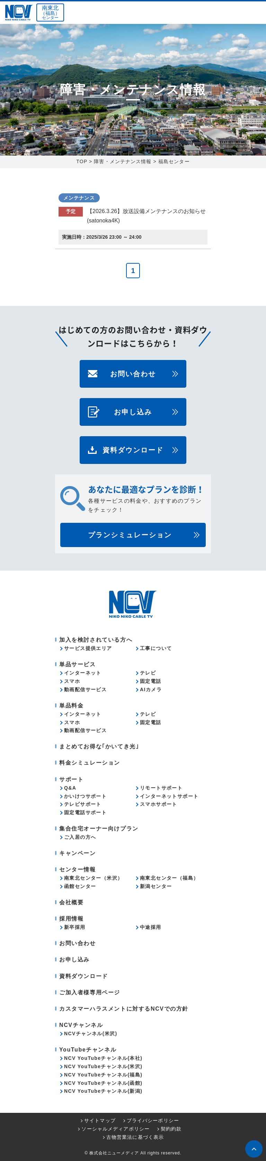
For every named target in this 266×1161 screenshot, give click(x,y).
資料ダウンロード (133, 450)
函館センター (80, 886)
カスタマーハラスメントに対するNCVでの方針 (123, 1009)
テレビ (148, 673)
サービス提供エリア (88, 648)
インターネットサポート (169, 796)
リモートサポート (161, 788)
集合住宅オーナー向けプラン (99, 829)
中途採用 (150, 927)
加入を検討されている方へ (95, 640)
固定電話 (150, 681)
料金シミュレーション (89, 763)
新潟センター (156, 886)
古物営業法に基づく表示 (135, 1137)
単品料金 (71, 706)
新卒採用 (75, 927)
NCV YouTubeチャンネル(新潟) (103, 1091)
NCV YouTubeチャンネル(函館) (103, 1083)
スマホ (72, 681)
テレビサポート (82, 804)
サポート (71, 779)
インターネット (82, 673)
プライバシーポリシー (153, 1120)
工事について (156, 648)
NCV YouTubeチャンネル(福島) (103, 1075)
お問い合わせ (133, 374)
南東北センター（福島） (169, 878)
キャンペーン (77, 853)
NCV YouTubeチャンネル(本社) (103, 1058)
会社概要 (71, 902)
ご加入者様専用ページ (89, 992)
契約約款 (171, 1129)
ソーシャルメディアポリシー (115, 1129)
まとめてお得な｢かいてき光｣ (99, 746)
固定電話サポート (85, 812)
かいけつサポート (85, 796)
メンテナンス (79, 198)
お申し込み (133, 412)
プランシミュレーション (130, 535)
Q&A (70, 788)
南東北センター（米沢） (93, 878)
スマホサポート (158, 804)
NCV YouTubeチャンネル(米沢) (103, 1066)
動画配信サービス (85, 689)
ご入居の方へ (80, 837)
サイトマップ (100, 1120)
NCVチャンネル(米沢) (90, 1033)
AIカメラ (151, 689)
